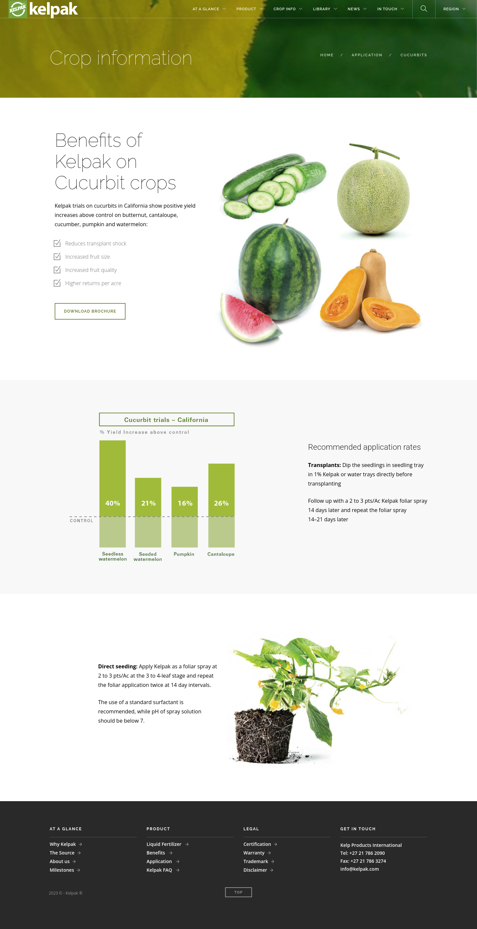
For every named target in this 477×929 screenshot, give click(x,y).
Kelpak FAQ (160, 870)
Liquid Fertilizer (165, 844)
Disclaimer (255, 870)
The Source (62, 853)
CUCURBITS (413, 55)
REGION (451, 9)
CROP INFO (285, 9)
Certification (257, 844)
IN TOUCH (387, 9)
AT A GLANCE (205, 9)
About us (60, 861)
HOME (327, 55)
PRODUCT (246, 9)
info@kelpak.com (360, 869)
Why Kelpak (63, 844)
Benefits (156, 853)
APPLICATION (367, 55)
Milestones (62, 870)
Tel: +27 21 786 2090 (363, 853)
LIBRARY (322, 9)
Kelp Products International (371, 845)
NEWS (354, 9)
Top (239, 892)
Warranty (254, 853)
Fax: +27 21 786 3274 (363, 861)
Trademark (255, 861)
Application (160, 861)
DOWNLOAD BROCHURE (90, 311)
